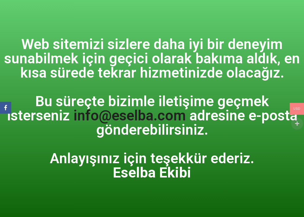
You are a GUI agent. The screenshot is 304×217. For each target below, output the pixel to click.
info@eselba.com (129, 115)
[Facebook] (5, 108)
